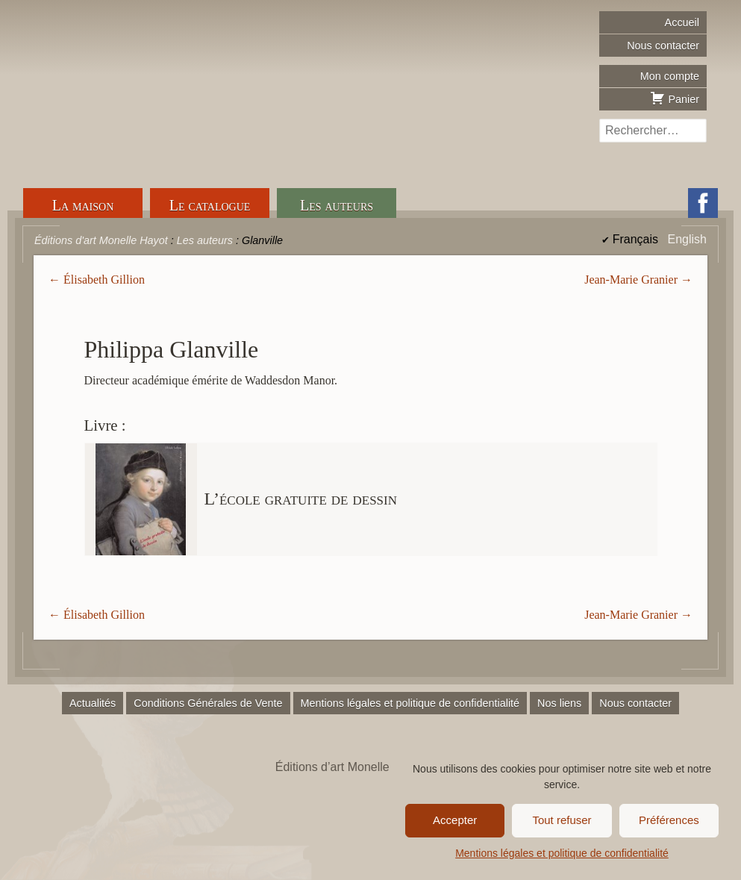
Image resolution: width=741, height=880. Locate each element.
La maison (83, 205)
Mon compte (669, 76)
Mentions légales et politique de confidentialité (562, 853)
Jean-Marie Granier (631, 279)
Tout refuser (561, 820)
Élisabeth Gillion (104, 279)
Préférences (669, 820)
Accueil (682, 22)
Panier (674, 97)
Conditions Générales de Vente (208, 703)
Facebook (703, 203)
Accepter (455, 820)
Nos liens (559, 703)
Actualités (92, 703)
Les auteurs (336, 205)
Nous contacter (663, 46)
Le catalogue (210, 205)
